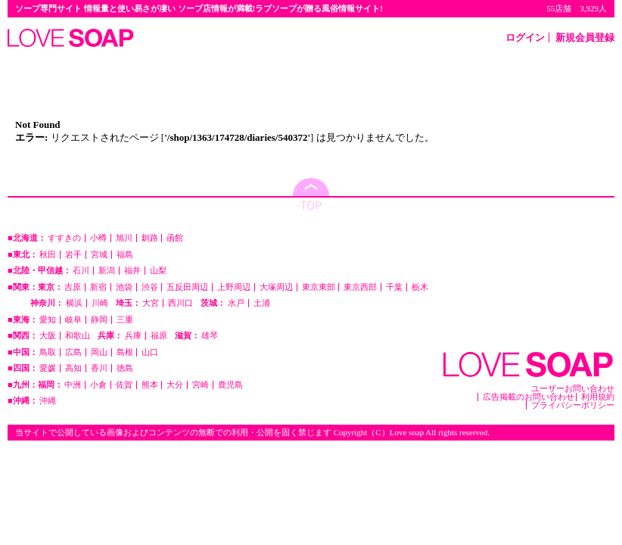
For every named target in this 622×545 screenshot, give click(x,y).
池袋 (124, 287)
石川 (81, 270)
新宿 (98, 287)
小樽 (98, 238)
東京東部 (318, 287)
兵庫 (133, 336)
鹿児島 (230, 385)
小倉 (98, 385)
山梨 (158, 270)
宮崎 (200, 385)
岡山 (99, 352)
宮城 (99, 255)
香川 (99, 368)
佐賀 (124, 385)
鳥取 (47, 352)
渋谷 (150, 287)
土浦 (261, 303)
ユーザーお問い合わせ (572, 389)
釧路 (150, 238)
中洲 (72, 385)
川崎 (100, 303)
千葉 (394, 287)
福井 (132, 270)
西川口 (180, 303)
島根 (125, 352)
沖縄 (47, 401)
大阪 (47, 336)
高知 (73, 368)
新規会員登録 (584, 37)
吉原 (72, 287)
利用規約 (597, 397)
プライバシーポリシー (572, 405)
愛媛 (47, 368)
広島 (73, 352)
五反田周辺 (187, 287)
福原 (159, 336)
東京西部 (360, 287)
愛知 (47, 320)
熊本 (150, 385)
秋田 (47, 255)
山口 (150, 352)
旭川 (124, 238)
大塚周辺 (276, 287)
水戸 (236, 303)
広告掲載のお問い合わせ (528, 397)
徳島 (125, 368)
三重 (125, 320)
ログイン (525, 37)
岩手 (73, 255)
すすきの (64, 238)
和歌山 (77, 336)
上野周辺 (233, 287)
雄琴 (209, 336)
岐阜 (73, 320)
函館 (174, 238)
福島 (125, 255)
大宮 (150, 303)
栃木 (420, 287)
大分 (174, 385)
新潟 (106, 270)
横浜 (74, 303)
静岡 (99, 320)
